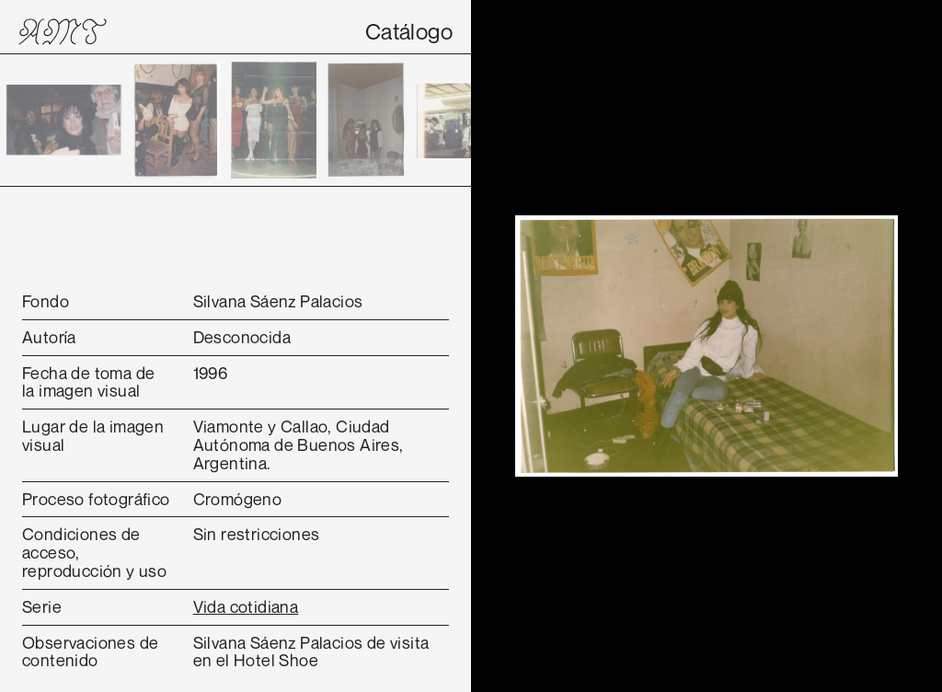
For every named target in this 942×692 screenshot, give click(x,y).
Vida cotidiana (246, 606)
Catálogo (409, 31)
